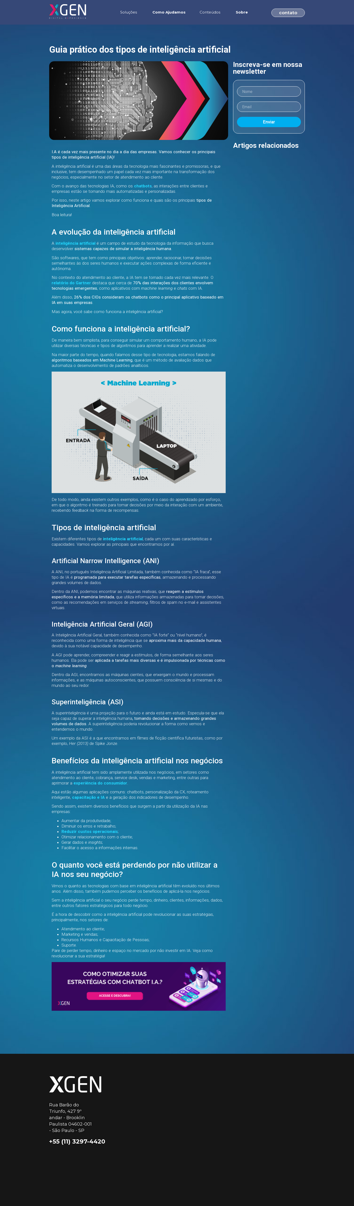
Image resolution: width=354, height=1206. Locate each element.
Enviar (269, 122)
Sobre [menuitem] (242, 12)
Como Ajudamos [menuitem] (169, 12)
